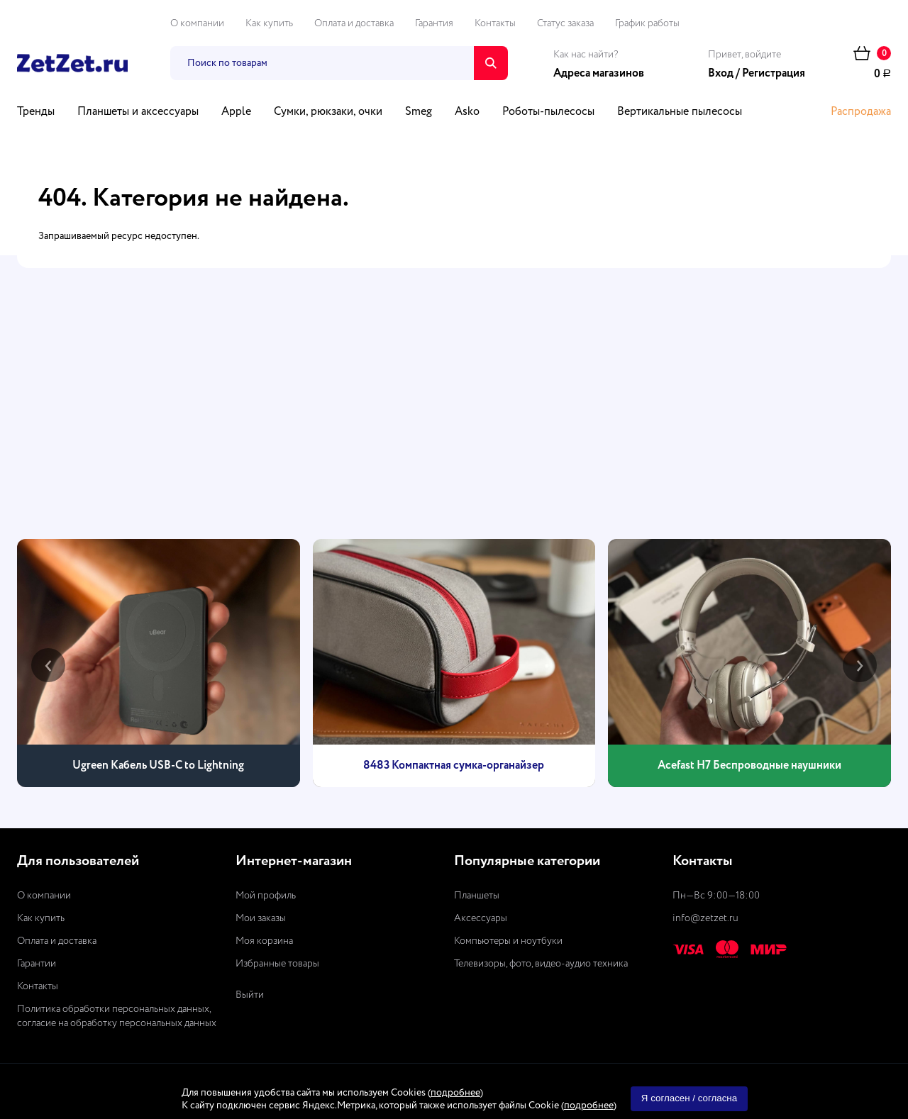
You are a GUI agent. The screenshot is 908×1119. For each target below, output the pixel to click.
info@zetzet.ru (705, 918)
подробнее (455, 1093)
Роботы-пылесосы (548, 112)
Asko (467, 112)
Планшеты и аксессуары (138, 112)
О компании (197, 23)
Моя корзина (264, 941)
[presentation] (48, 665)
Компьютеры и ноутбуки (508, 941)
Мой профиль (266, 896)
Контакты (495, 23)
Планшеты (476, 896)
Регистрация (773, 73)
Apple (236, 112)
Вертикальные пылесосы (679, 112)
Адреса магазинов (598, 73)
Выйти (250, 995)
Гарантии (36, 964)
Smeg (418, 112)
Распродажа (861, 112)
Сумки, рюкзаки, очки (328, 112)
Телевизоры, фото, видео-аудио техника (541, 964)
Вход (720, 73)
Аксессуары (480, 918)
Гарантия (434, 23)
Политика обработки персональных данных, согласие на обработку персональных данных (116, 1016)
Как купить (269, 23)
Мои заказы (261, 918)
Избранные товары (277, 964)
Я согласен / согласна (689, 1098)
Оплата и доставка (354, 23)
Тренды (36, 112)
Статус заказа (565, 23)
